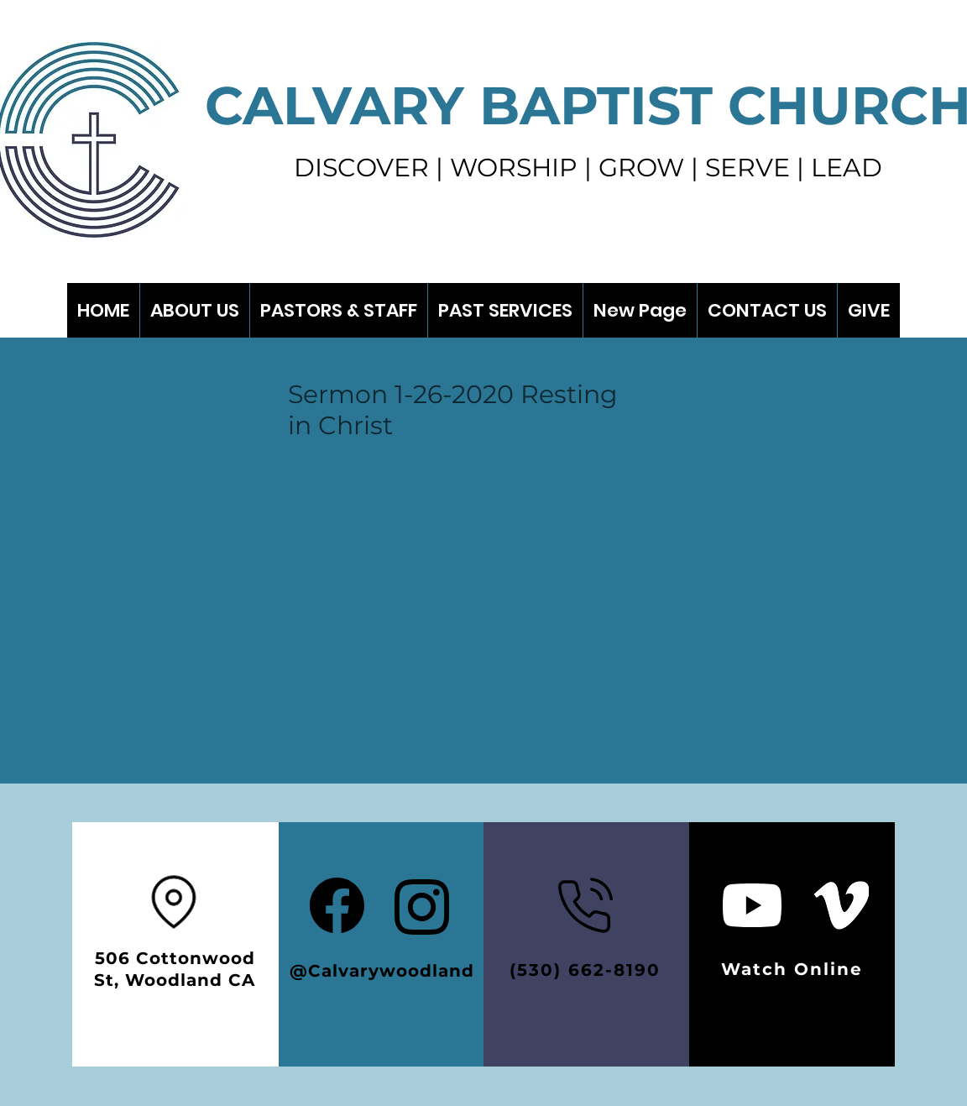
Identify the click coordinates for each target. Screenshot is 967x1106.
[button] (505, 310)
